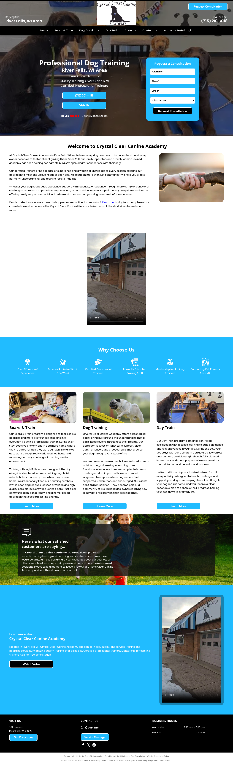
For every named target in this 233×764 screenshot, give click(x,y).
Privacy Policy (69, 756)
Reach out (108, 202)
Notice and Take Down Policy (133, 756)
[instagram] (94, 745)
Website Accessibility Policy (158, 756)
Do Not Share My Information (91, 756)
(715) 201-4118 (214, 21)
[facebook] (83, 745)
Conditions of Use (112, 756)
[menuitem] (44, 30)
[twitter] (88, 745)
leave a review (75, 567)
